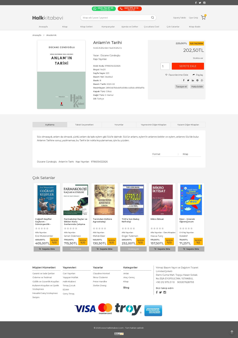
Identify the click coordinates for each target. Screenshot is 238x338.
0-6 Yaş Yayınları (186, 232)
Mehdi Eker (99, 236)
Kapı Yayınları (82, 161)
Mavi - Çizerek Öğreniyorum (187, 220)
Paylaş (198, 75)
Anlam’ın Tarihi (66, 161)
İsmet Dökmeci (72, 236)
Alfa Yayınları (41, 232)
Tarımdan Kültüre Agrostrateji (102, 220)
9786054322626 (99, 161)
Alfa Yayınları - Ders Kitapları (163, 232)
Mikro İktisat (157, 219)
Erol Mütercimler (44, 236)
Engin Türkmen (130, 236)
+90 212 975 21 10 (165, 282)
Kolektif (183, 236)
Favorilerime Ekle (176, 75)
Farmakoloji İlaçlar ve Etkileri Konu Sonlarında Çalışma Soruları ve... (75, 223)
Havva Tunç (157, 236)
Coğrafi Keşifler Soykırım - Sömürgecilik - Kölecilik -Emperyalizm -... (43, 224)
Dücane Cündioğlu (47, 161)
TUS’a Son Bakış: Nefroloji (130, 220)
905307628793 (185, 282)
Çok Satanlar (43, 178)
